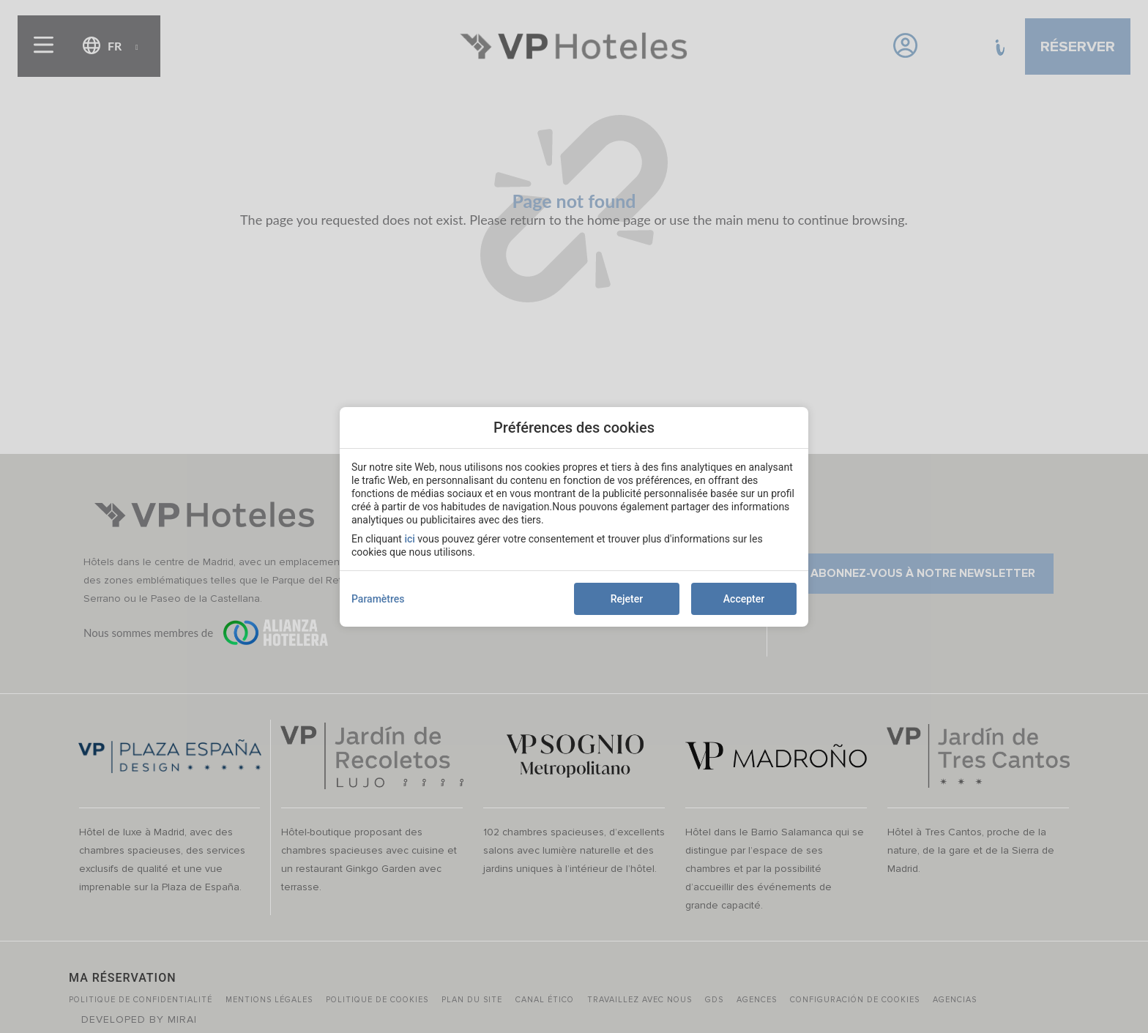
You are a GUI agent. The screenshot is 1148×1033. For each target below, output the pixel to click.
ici (409, 539)
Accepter (743, 599)
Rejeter (627, 599)
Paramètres (378, 599)
